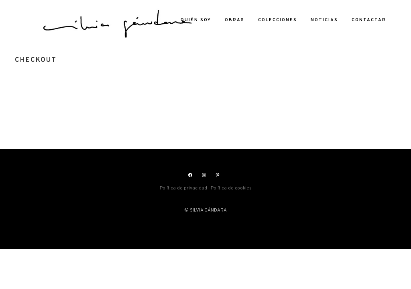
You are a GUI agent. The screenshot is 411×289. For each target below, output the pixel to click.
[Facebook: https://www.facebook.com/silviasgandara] (190, 175)
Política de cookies (231, 188)
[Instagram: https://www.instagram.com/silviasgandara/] (204, 175)
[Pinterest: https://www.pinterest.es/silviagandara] (217, 175)
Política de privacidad (183, 188)
